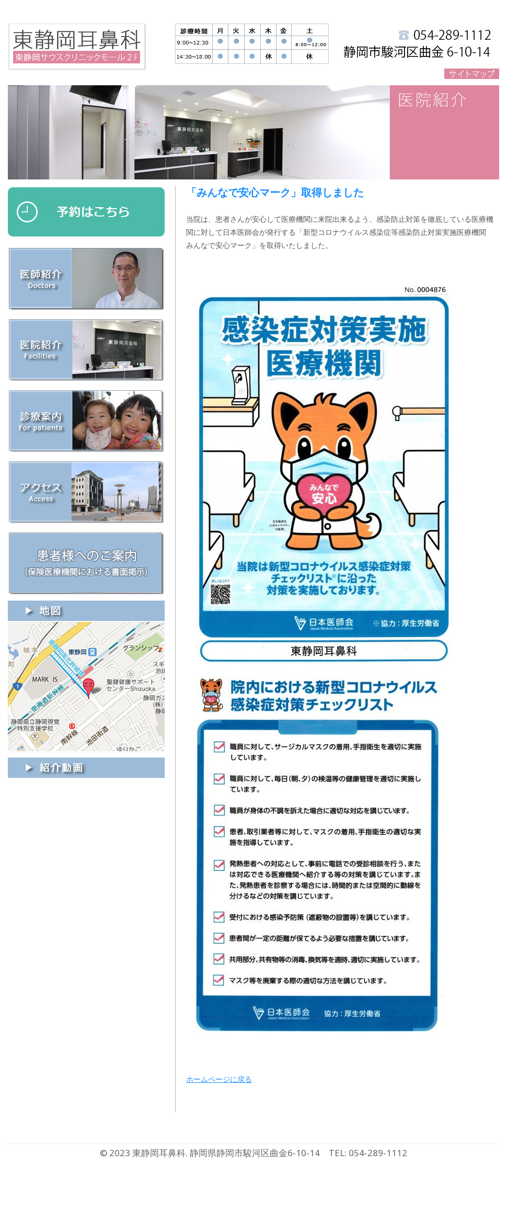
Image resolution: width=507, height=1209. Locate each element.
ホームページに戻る (219, 1079)
